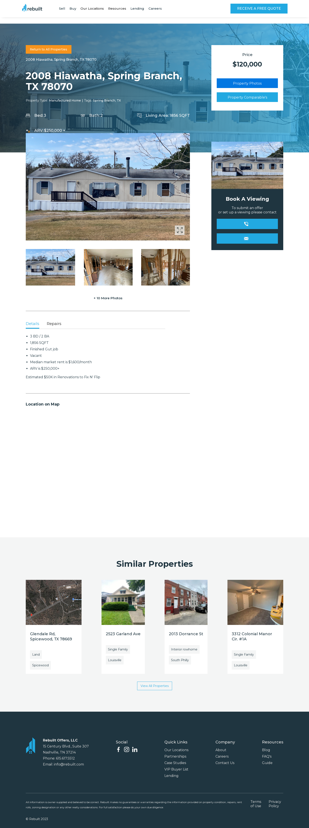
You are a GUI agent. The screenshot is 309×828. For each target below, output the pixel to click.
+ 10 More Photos (108, 298)
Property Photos (247, 83)
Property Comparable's (247, 97)
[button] (92, 8)
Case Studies (175, 763)
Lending (137, 8)
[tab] (32, 324)
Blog (266, 750)
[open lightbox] (108, 186)
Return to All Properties (48, 49)
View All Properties (155, 686)
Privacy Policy (275, 804)
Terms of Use (255, 804)
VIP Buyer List (176, 769)
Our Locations (176, 750)
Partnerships (175, 756)
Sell (62, 8)
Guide (267, 763)
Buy (73, 8)
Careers (155, 8)
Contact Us (224, 763)
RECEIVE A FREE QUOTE (259, 8)
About (220, 750)
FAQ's (266, 756)
